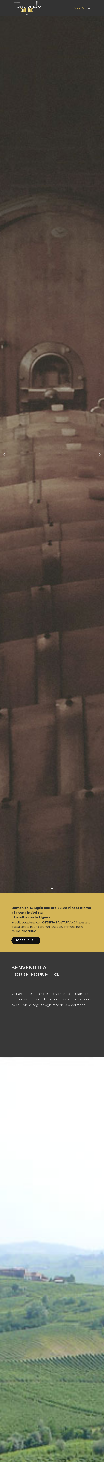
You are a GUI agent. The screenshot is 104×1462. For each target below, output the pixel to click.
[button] (4, 454)
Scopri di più (25, 940)
